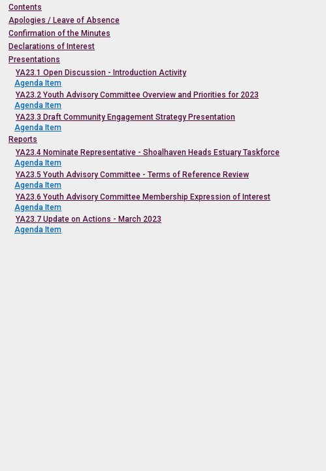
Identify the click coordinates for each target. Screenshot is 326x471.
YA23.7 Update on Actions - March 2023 (88, 219)
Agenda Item (37, 83)
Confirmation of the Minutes (59, 33)
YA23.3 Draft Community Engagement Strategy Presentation (125, 117)
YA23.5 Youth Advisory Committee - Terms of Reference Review (132, 174)
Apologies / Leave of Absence (64, 20)
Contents (25, 7)
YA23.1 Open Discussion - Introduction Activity (101, 72)
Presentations (34, 59)
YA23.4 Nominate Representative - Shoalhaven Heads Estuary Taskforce (148, 152)
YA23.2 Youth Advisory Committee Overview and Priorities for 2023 (137, 94)
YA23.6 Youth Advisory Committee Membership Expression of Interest (143, 196)
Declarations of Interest (51, 46)
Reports (22, 139)
